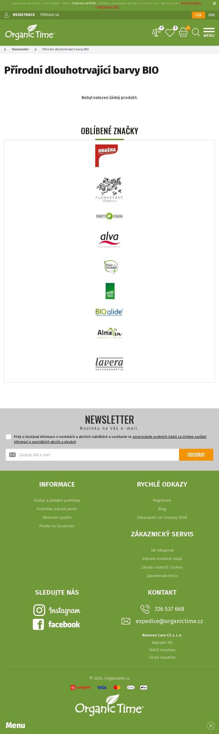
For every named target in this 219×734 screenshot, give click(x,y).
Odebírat (196, 454)
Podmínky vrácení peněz (57, 509)
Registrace (162, 500)
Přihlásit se (49, 15)
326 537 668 (169, 608)
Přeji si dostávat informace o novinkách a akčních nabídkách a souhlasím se (110, 439)
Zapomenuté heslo (162, 576)
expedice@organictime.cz (169, 621)
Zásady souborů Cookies (162, 567)
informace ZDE (108, 7)
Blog (162, 509)
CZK (198, 15)
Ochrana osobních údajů (162, 559)
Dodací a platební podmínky (57, 500)
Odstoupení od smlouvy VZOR (162, 517)
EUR (211, 15)
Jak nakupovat (162, 550)
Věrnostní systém (57, 517)
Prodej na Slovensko (56, 526)
